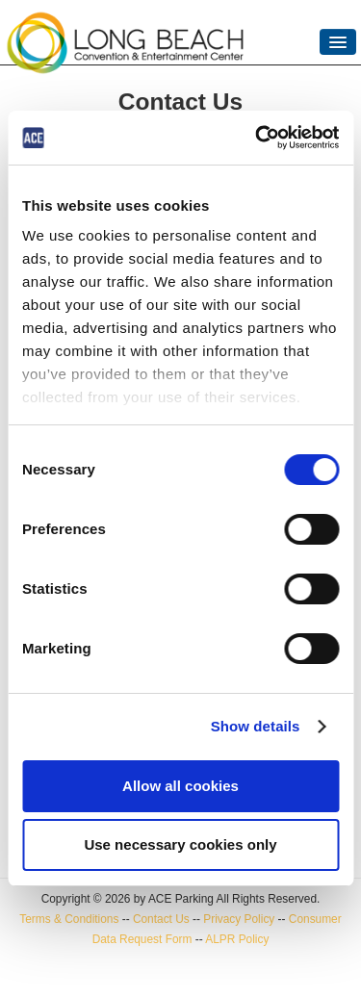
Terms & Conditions (68, 919)
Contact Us (161, 919)
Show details (255, 726)
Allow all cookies (180, 786)
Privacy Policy (238, 919)
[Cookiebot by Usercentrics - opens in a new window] (257, 137)
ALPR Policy (237, 939)
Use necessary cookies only (180, 844)
